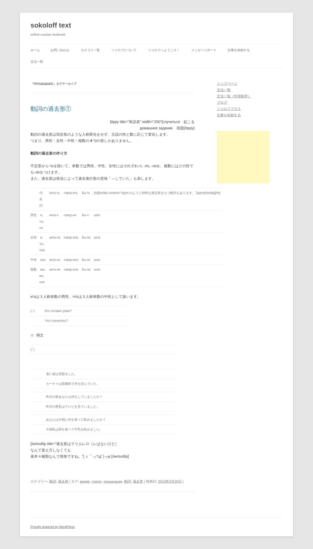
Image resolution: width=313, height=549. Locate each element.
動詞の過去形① (50, 108)
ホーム (35, 50)
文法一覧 (36, 62)
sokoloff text (50, 25)
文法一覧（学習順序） (234, 96)
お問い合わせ (59, 50)
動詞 (52, 481)
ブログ (222, 102)
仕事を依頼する (239, 50)
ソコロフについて (124, 50)
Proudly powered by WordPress (52, 527)
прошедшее (112, 481)
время (85, 481)
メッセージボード (203, 50)
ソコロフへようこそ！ (164, 50)
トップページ (227, 84)
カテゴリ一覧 (90, 50)
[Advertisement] (243, 157)
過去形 (63, 481)
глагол (97, 481)
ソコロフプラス (229, 109)
